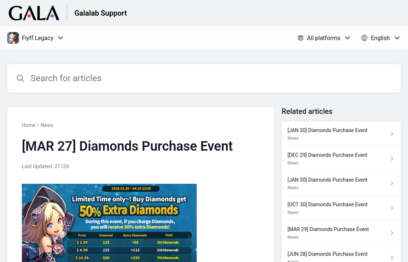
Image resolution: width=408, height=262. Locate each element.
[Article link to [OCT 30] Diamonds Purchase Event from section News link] (341, 208)
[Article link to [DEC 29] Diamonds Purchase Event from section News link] (341, 158)
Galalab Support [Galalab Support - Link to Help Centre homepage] (100, 13)
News (46, 125)
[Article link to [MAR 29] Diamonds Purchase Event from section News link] (341, 233)
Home (29, 125)
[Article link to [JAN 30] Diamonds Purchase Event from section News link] (341, 134)
